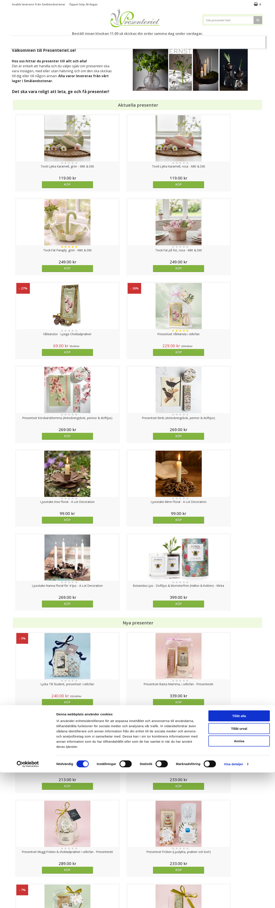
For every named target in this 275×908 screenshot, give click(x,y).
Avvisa (239, 876)
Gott (215, 40)
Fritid (198, 40)
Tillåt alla (239, 851)
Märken (234, 40)
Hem (166, 40)
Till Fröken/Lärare (70, 40)
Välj (168, 633)
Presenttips (144, 40)
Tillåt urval (239, 864)
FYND (250, 40)
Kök (182, 40)
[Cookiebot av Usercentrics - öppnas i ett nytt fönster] (28, 899)
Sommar (95, 40)
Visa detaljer (233, 899)
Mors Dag (44, 40)
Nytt (24, 40)
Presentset (118, 40)
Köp (43, 184)
